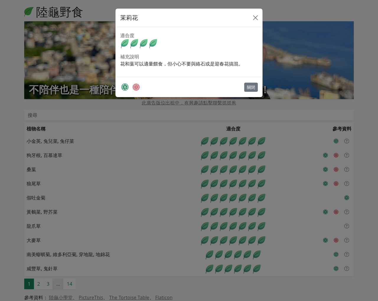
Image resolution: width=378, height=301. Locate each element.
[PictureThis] (125, 87)
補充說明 (129, 56)
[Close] (255, 17)
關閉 (251, 87)
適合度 (127, 35)
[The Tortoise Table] (136, 87)
